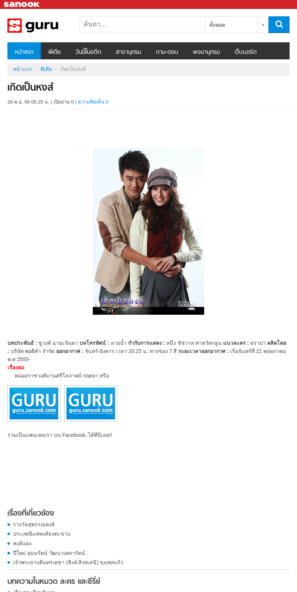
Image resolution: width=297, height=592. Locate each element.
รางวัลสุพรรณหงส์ (34, 524)
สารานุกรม (128, 52)
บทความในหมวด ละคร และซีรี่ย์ (53, 582)
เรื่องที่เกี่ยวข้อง (30, 514)
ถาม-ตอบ (167, 52)
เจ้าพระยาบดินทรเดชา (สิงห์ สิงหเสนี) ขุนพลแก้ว (68, 562)
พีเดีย (54, 52)
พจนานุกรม (206, 52)
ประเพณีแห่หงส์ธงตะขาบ (42, 534)
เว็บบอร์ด (246, 52)
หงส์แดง (22, 543)
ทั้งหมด (217, 25)
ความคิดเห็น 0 (93, 102)
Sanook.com (22, 4)
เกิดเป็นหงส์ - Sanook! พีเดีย (46, 26)
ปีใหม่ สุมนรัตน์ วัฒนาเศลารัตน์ (49, 553)
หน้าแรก (24, 52)
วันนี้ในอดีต (88, 52)
